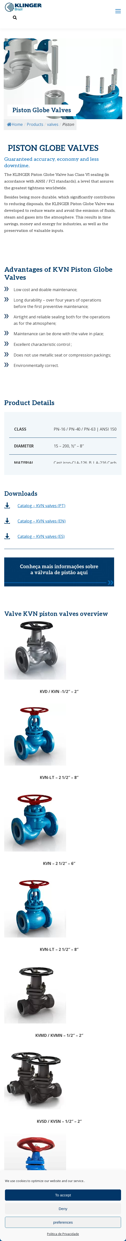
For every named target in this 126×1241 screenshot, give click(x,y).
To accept (63, 1195)
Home (15, 124)
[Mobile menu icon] (118, 11)
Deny (63, 1209)
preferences (63, 1222)
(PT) (41, 505)
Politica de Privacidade (63, 1234)
